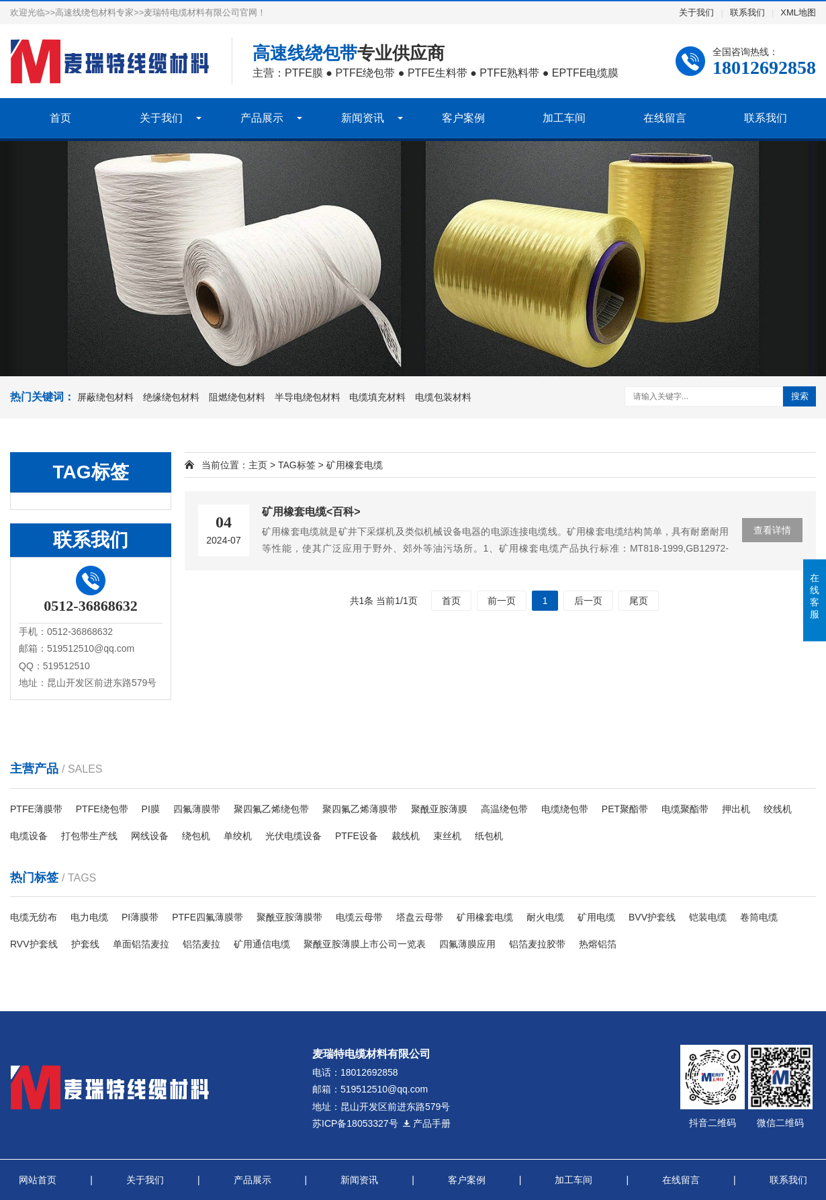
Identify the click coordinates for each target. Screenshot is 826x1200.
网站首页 (37, 1179)
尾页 (638, 600)
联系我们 (747, 12)
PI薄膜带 (140, 917)
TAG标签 (297, 465)
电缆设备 (29, 835)
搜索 (800, 396)
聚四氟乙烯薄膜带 (360, 809)
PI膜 (151, 809)
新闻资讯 (362, 118)
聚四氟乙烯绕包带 (271, 809)
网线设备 (150, 835)
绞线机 (778, 809)
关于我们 (696, 12)
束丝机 (447, 835)
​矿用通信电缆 (262, 944)
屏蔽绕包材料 (105, 397)
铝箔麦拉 (201, 944)
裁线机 (406, 835)
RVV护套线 (34, 944)
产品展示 (261, 118)
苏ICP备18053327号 (355, 1123)
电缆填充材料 (377, 397)
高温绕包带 (504, 809)
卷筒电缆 (759, 917)
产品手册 (426, 1123)
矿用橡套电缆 (485, 917)
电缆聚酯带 (684, 809)
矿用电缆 (596, 917)
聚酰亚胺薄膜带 (289, 917)
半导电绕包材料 (307, 397)
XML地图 (798, 12)
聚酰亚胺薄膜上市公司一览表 (365, 944)
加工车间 (564, 118)
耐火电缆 (545, 917)
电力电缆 (89, 917)
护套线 (85, 944)
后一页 (588, 600)
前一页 (502, 600)
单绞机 (238, 835)
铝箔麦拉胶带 (537, 944)
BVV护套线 (652, 917)
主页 (257, 465)
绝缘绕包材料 (171, 397)
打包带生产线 (89, 835)
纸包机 (489, 835)
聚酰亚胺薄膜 (439, 809)
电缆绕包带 (564, 809)
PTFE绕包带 (102, 809)
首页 (60, 118)
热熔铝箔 (597, 944)
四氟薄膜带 (196, 809)
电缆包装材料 (443, 397)
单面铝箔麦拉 (141, 944)
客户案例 (463, 118)
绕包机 (196, 835)
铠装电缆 (708, 917)
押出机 (736, 809)
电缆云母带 (359, 917)
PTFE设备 (356, 835)
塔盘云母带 (419, 917)
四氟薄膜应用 (467, 944)
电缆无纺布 (33, 917)
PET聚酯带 (625, 809)
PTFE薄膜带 (36, 809)
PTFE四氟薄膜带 (207, 917)
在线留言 (664, 118)
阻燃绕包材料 (237, 397)
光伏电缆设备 (293, 835)
